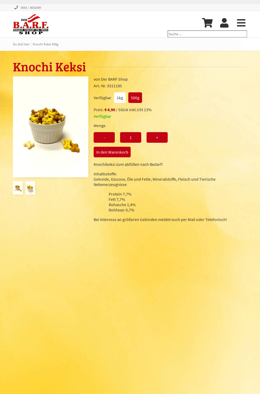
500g (135, 97)
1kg (120, 97)
